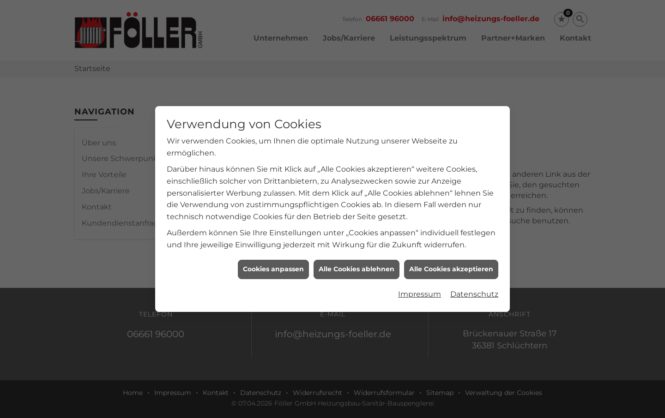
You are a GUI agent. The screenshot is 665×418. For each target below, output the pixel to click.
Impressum (419, 291)
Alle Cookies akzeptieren (451, 266)
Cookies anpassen (273, 266)
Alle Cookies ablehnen (356, 266)
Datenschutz (474, 291)
